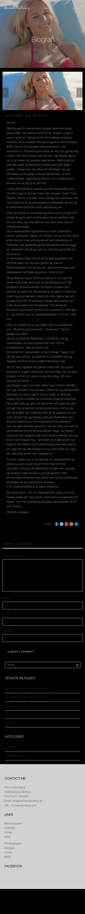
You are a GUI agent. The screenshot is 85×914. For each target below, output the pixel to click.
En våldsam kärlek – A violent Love (26, 697)
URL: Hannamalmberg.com (20, 805)
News (21, 902)
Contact (42, 906)
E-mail (7, 614)
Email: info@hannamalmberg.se (23, 800)
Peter (43, 115)
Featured (10, 747)
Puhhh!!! (10, 705)
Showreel (72, 902)
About (9, 902)
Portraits (37, 902)
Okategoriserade (15, 755)
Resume (55, 902)
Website (7, 630)
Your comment (11, 555)
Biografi (9, 722)
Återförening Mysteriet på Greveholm (27, 688)
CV (7, 714)
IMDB (7, 837)
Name (7, 598)
